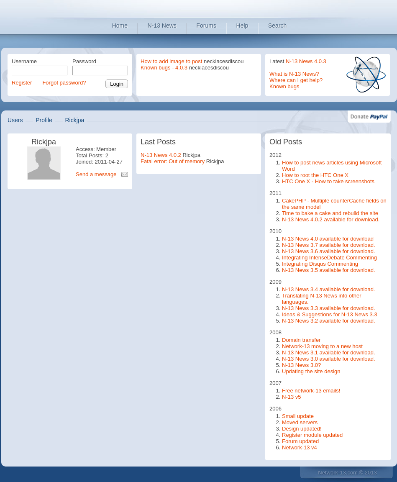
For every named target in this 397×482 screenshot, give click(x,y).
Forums (206, 25)
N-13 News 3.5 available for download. (328, 270)
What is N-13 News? (294, 74)
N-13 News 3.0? (301, 365)
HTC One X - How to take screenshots (328, 181)
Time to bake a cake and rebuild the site (330, 213)
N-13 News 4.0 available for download (328, 239)
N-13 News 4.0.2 (161, 155)
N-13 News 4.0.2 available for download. (330, 219)
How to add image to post (171, 61)
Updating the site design (311, 371)
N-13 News (162, 25)
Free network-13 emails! (311, 390)
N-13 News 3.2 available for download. (328, 321)
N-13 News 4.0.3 (306, 61)
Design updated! (302, 429)
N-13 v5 (291, 397)
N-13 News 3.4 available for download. (328, 289)
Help (242, 25)
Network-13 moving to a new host (322, 346)
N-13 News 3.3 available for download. (328, 308)
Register (22, 82)
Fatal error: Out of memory (173, 161)
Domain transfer (301, 340)
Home (120, 25)
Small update (298, 416)
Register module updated (312, 435)
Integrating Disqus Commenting (320, 264)
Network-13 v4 (299, 447)
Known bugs (284, 86)
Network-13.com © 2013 (347, 472)
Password (84, 61)
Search (277, 25)
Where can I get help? (296, 80)
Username (24, 61)
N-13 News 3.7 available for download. (328, 245)
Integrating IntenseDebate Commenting (329, 257)
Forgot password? (64, 82)
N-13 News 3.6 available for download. (328, 251)
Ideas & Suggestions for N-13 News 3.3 (329, 314)
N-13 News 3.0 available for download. (328, 359)
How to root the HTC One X (315, 175)
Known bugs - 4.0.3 (164, 67)
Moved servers (300, 422)
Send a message (96, 174)
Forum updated (300, 441)
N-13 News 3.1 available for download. (328, 352)
